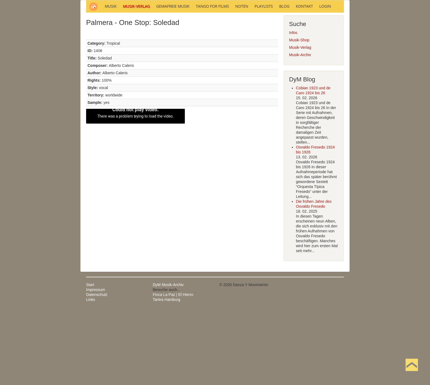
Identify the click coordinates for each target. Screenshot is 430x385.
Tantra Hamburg (166, 373)
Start (90, 359)
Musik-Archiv (300, 129)
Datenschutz (97, 368)
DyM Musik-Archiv (168, 359)
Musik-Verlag (300, 121)
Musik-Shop (299, 114)
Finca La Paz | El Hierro (173, 368)
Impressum (95, 363)
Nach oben (411, 373)
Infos (293, 106)
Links (90, 373)
